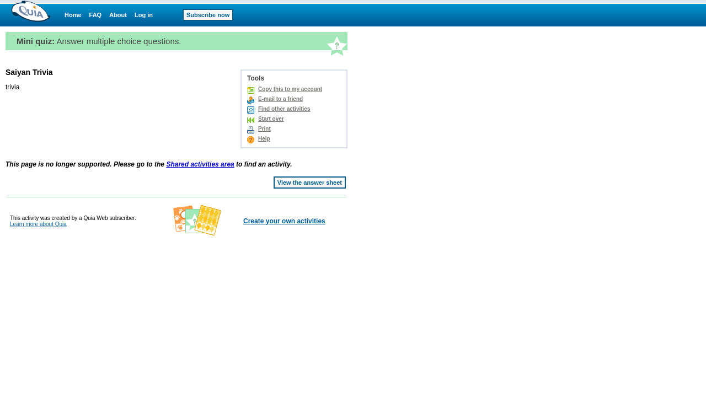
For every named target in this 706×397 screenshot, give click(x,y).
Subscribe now (207, 15)
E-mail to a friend (280, 99)
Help (264, 139)
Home (73, 15)
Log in (144, 15)
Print (264, 129)
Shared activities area (200, 164)
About (118, 15)
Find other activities (284, 109)
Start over (271, 119)
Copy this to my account (290, 89)
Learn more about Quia (38, 224)
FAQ (95, 15)
